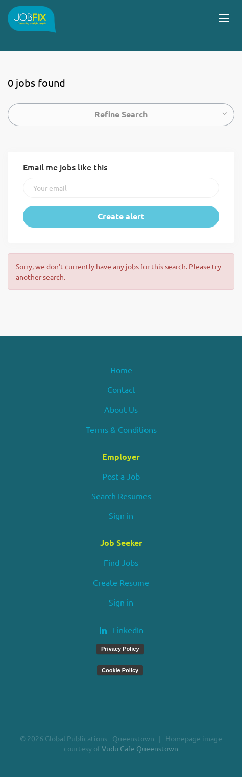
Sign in (121, 515)
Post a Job (121, 476)
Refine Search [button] (121, 114)
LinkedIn (128, 629)
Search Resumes (121, 496)
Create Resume (121, 582)
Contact (121, 389)
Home (121, 370)
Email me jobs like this (65, 166)
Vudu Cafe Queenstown (140, 748)
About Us (121, 409)
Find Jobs (121, 562)
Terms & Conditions (121, 429)
